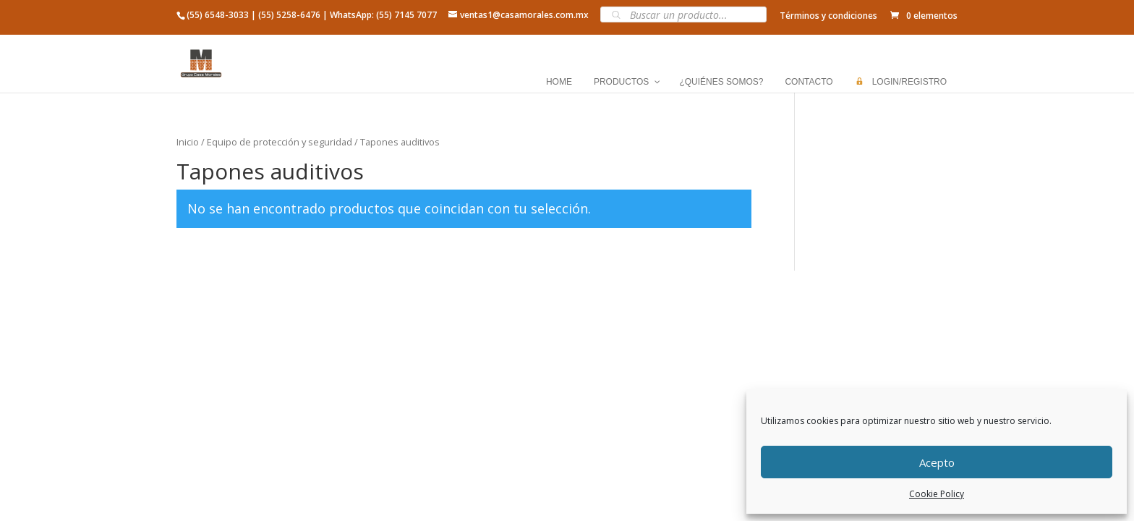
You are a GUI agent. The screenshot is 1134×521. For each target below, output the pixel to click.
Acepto (937, 462)
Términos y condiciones (828, 15)
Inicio (187, 141)
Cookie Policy (936, 494)
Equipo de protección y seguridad (279, 141)
